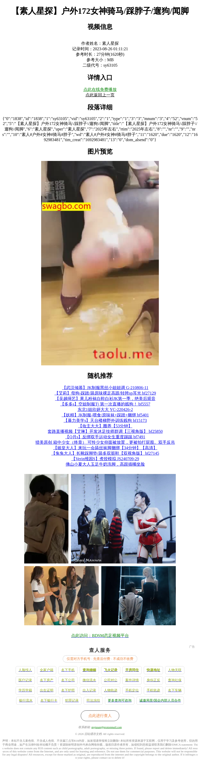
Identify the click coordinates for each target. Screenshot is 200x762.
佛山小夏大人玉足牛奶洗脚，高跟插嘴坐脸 (105, 464)
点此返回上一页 (100, 95)
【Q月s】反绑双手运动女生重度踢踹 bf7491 (105, 437)
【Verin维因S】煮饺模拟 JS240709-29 (105, 459)
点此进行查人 (100, 715)
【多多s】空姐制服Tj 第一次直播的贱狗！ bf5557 (105, 404)
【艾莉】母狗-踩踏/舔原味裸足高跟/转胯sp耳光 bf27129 (105, 393)
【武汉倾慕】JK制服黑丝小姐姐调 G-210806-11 (105, 387)
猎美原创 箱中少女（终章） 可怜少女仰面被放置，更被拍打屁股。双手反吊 (105, 442)
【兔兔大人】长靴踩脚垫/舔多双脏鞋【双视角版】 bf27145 (105, 453)
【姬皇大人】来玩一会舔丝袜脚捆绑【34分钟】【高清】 (105, 448)
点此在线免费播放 (100, 89)
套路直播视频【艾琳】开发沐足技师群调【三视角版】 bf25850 (105, 431)
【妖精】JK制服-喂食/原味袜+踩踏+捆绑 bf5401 (105, 415)
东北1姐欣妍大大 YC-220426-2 (105, 409)
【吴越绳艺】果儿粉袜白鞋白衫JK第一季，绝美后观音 (105, 398)
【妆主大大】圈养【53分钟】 (105, 426)
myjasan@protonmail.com (106, 727)
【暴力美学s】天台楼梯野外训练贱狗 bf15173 (105, 420)
